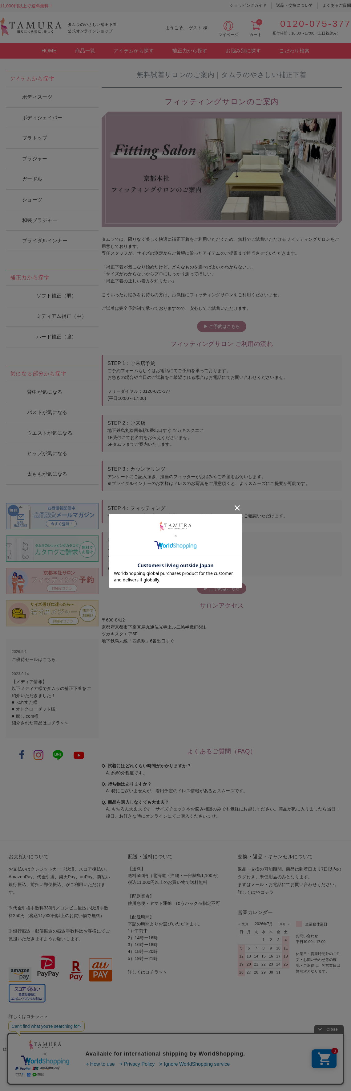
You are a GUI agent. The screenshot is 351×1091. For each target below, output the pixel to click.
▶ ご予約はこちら (222, 326)
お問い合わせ (235, 1049)
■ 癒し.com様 (25, 716)
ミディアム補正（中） (61, 316)
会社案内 (267, 1049)
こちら (49, 659)
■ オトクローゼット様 (33, 709)
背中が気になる (44, 392)
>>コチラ (264, 892)
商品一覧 (85, 50)
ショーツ (32, 199)
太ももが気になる (47, 474)
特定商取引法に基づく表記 (135, 1049)
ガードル (32, 179)
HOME (49, 50)
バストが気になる (47, 412)
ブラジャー (34, 158)
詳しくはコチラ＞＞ (28, 1016)
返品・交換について (294, 5)
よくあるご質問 (336, 5)
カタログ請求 (54, 1049)
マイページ (228, 34)
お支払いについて (29, 856)
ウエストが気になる (49, 433)
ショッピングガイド (248, 5)
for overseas (299, 1049)
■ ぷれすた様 (25, 702)
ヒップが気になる (47, 453)
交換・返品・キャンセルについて (275, 856)
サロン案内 (89, 1049)
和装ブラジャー (39, 220)
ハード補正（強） (56, 336)
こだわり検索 (294, 50)
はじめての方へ (16, 1049)
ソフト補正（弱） (56, 295)
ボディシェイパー (42, 117)
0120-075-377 (315, 23)
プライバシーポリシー (190, 1049)
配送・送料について (150, 856)
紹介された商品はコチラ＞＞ (40, 722)
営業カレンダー (255, 912)
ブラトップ (34, 138)
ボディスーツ (37, 97)
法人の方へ (333, 1049)
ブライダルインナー (44, 240)
